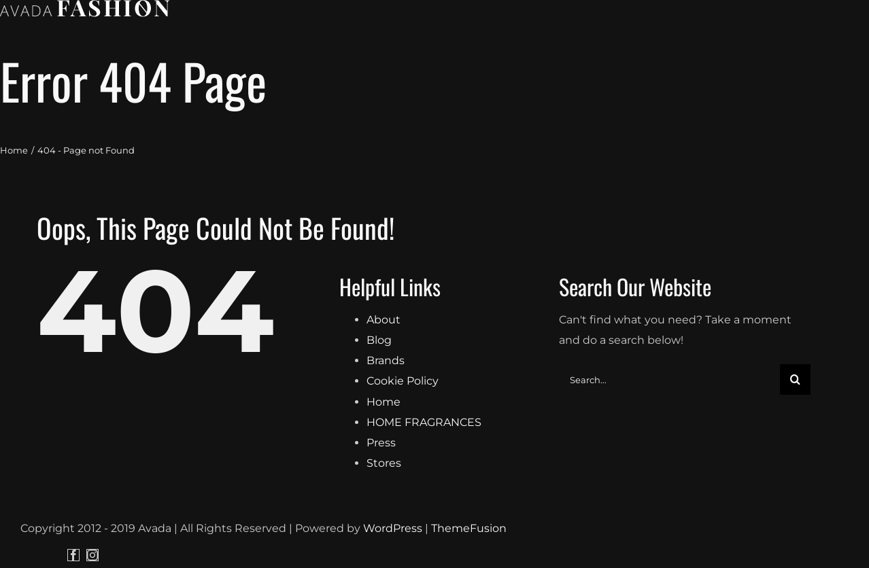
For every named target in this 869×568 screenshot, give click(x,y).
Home (384, 518)
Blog (379, 456)
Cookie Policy (403, 497)
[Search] (795, 496)
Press (381, 559)
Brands (386, 477)
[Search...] (669, 496)
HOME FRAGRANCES (424, 539)
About (384, 436)
